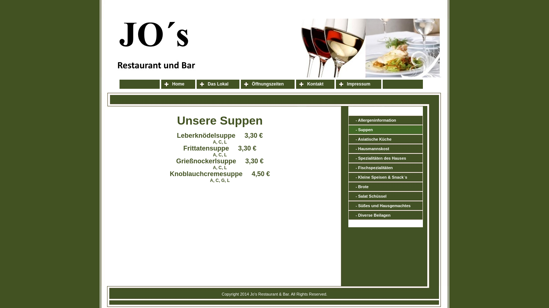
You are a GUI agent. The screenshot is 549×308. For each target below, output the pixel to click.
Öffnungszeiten (268, 84)
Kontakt (315, 84)
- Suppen (364, 130)
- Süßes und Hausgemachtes (383, 206)
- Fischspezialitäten (374, 168)
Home (178, 84)
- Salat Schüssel (371, 196)
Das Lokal (218, 84)
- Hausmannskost (372, 149)
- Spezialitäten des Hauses (381, 158)
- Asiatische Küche (373, 139)
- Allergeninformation (376, 120)
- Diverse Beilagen (373, 215)
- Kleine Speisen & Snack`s (381, 177)
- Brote (362, 187)
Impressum (358, 84)
